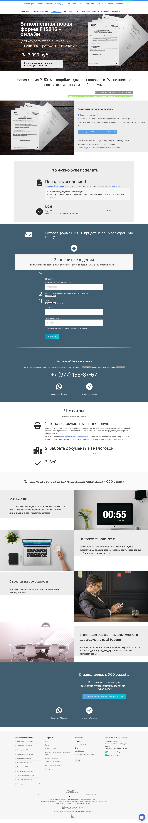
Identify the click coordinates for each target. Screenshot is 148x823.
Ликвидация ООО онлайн (25, 770)
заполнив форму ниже (54, 190)
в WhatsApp (62, 398)
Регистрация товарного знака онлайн (29, 787)
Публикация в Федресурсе (25, 779)
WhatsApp (111, 190)
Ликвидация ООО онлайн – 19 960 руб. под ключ (106, 700)
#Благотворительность (52, 769)
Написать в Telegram (113, 758)
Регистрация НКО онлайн (25, 753)
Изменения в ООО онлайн (25, 758)
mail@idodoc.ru (121, 9)
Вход (128, 2)
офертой (87, 807)
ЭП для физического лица (53, 765)
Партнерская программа (52, 772)
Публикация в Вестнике (24, 783)
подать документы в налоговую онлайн (74, 440)
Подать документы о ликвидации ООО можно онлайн (99, 151)
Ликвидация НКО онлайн (25, 775)
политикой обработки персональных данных (76, 805)
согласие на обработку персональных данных (70, 332)
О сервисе (48, 748)
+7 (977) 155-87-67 (95, 9)
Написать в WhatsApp (114, 755)
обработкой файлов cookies (99, 805)
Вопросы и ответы (50, 752)
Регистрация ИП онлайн (24, 749)
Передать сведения (66, 185)
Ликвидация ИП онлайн (24, 766)
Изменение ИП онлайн (24, 762)
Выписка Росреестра (51, 762)
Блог (46, 745)
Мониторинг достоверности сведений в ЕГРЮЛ (57, 757)
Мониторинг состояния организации (107, 2)
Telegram (110, 9)
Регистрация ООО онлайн (25, 745)
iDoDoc (18, 2)
